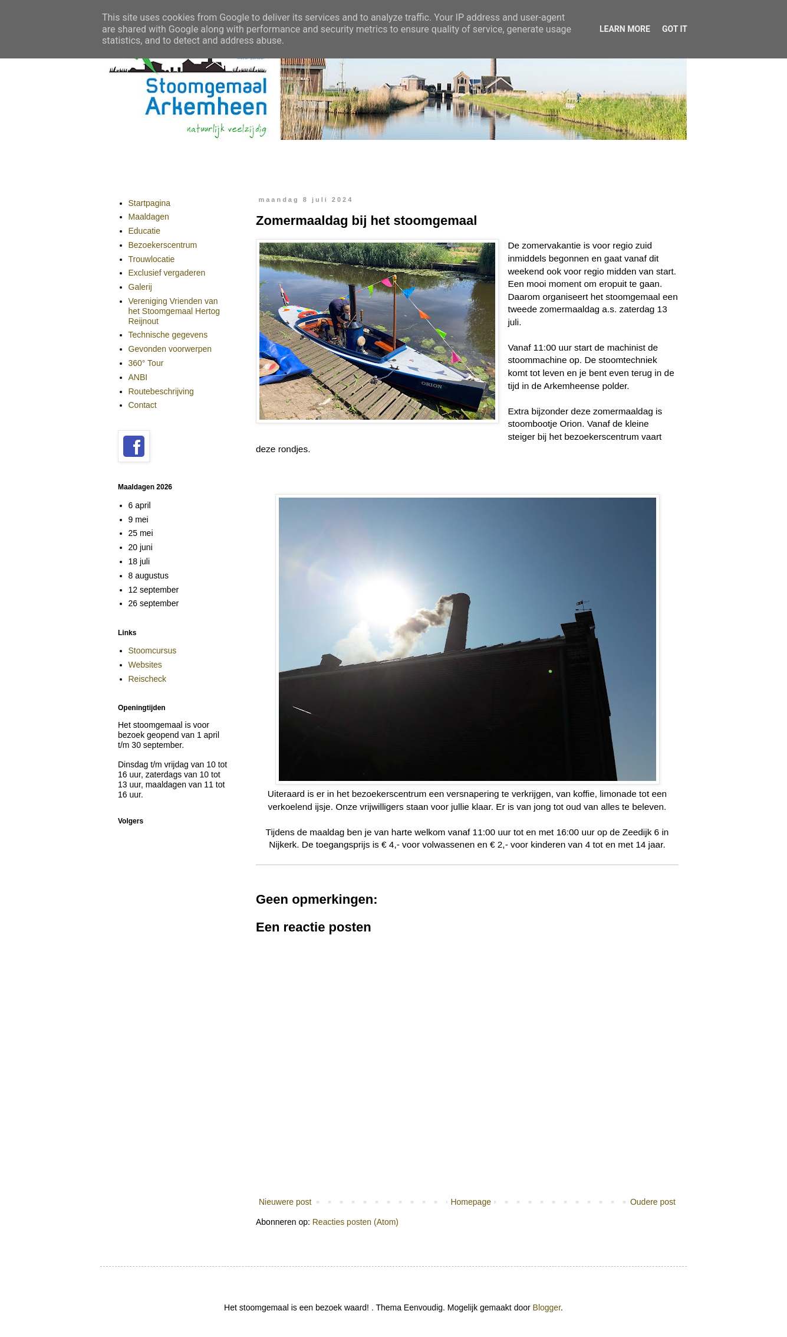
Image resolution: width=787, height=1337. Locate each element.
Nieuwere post (285, 1202)
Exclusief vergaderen (167, 272)
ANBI (138, 377)
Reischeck (148, 679)
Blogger (547, 1307)
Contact (143, 405)
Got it (674, 29)
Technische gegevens (168, 334)
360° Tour (146, 363)
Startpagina (150, 203)
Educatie (144, 231)
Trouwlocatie (152, 259)
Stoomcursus (153, 650)
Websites (145, 664)
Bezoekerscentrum (163, 245)
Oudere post (653, 1202)
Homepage (470, 1202)
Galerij (140, 287)
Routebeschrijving (161, 391)
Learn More (625, 29)
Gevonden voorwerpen (170, 349)
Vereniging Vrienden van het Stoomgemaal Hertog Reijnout (174, 311)
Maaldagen (149, 216)
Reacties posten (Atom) (355, 1222)
